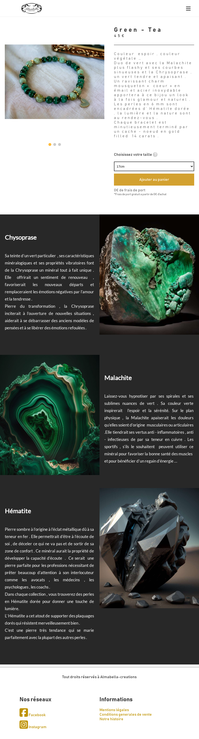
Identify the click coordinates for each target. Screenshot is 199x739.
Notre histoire (111, 719)
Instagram (33, 727)
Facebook (33, 715)
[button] (49, 144)
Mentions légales (114, 710)
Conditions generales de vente (126, 714)
